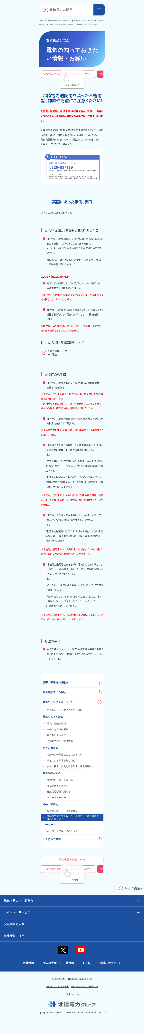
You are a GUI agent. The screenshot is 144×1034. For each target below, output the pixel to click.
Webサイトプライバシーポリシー (84, 986)
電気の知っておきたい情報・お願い (73, 21)
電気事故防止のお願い (72, 692)
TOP (41, 21)
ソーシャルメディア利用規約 (57, 986)
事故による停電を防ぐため (59, 760)
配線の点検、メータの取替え (60, 811)
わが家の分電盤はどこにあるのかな (64, 754)
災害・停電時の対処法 (72, 683)
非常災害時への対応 (80, 74)
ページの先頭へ (132, 888)
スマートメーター (54, 797)
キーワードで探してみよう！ (60, 831)
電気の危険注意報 (54, 723)
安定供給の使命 (53, 74)
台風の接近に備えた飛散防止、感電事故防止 (68, 766)
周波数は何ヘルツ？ (55, 735)
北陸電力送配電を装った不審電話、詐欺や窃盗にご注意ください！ (72, 817)
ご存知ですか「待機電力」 (59, 741)
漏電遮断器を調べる (55, 785)
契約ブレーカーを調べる (58, 780)
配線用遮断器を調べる (57, 791)
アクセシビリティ (58, 978)
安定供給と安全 (51, 21)
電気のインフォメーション (72, 702)
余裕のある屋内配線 (55, 729)
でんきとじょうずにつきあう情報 (62, 710)
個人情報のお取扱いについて (80, 978)
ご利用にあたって (72, 994)
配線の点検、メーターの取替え (57, 352)
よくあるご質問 (72, 839)
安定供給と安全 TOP (72, 859)
